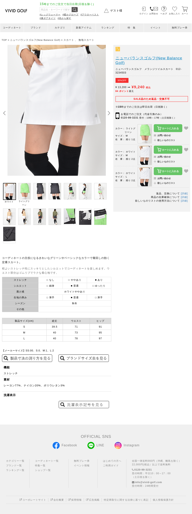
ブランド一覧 (14, 465)
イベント (155, 27)
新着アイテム (84, 27)
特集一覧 (40, 465)
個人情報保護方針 (163, 499)
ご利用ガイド (111, 465)
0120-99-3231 (129, 117)
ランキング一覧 (15, 470)
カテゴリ (60, 27)
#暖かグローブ (70, 14)
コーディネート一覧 (47, 460)
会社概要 (57, 499)
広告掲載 (93, 499)
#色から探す (64, 18)
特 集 (132, 27)
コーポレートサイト (32, 499)
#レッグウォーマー (50, 14)
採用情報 (75, 499)
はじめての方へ (112, 460)
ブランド (36, 27)
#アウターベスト (90, 14)
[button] (109, 113)
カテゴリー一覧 (15, 460)
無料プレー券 (180, 27)
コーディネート (12, 27)
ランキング (107, 27)
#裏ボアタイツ (48, 18)
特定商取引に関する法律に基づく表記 (126, 499)
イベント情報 (82, 465)
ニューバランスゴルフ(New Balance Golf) (149, 60)
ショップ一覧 (43, 470)
